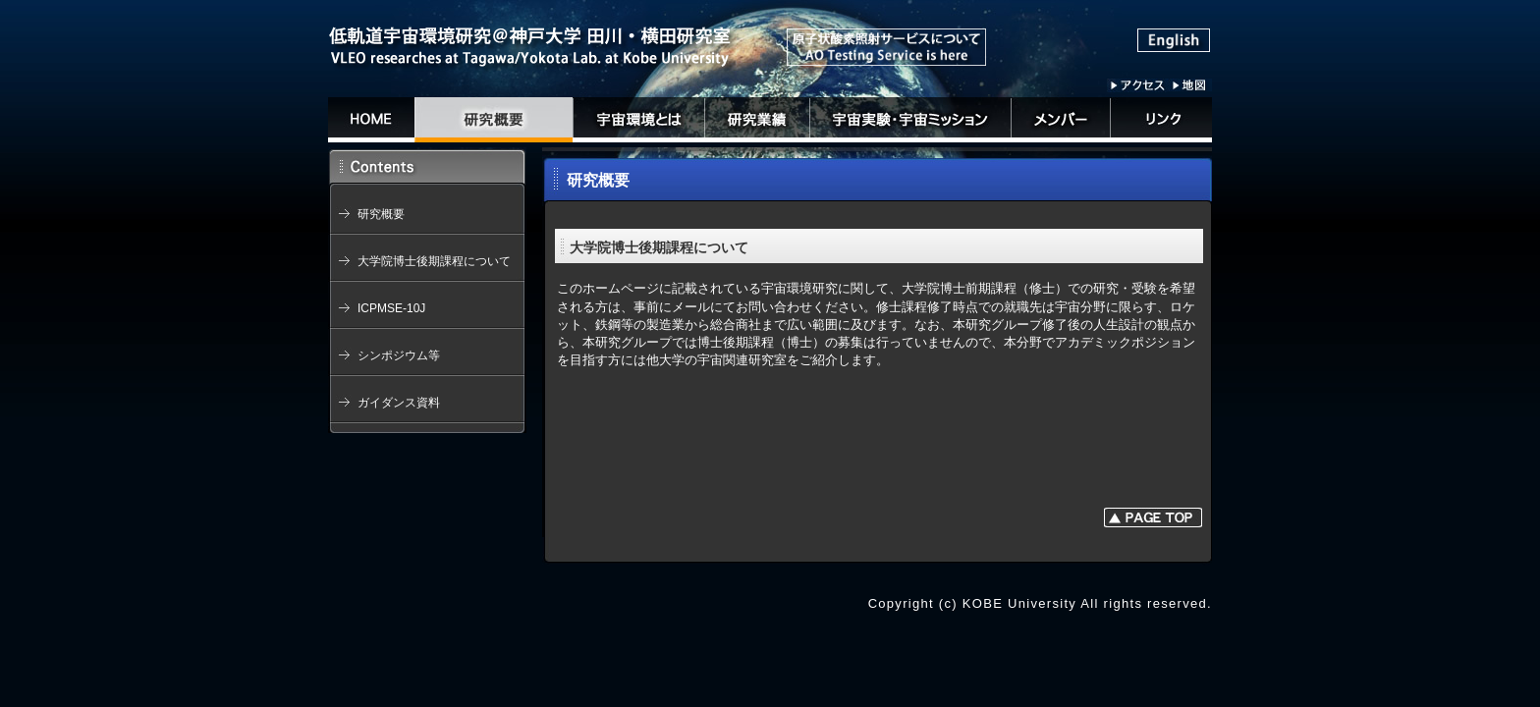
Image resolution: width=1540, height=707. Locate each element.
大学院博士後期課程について (434, 261)
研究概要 (381, 214)
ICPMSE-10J (391, 308)
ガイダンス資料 (399, 402)
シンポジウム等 (399, 355)
